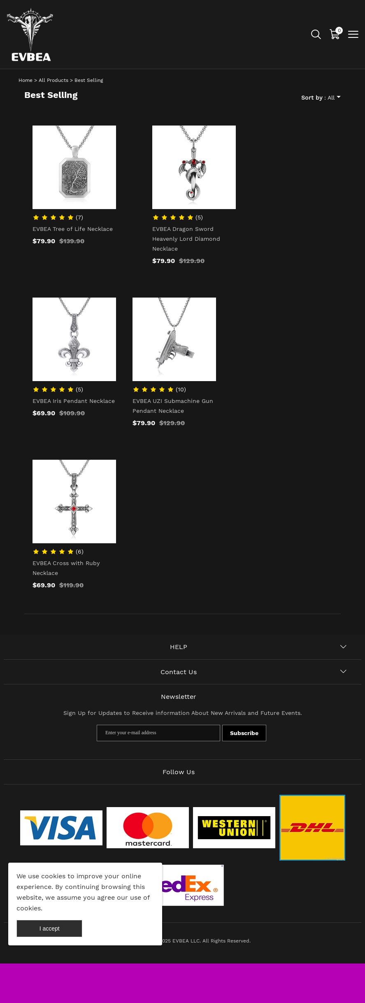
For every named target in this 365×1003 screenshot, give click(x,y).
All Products (53, 80)
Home (26, 80)
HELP (178, 647)
